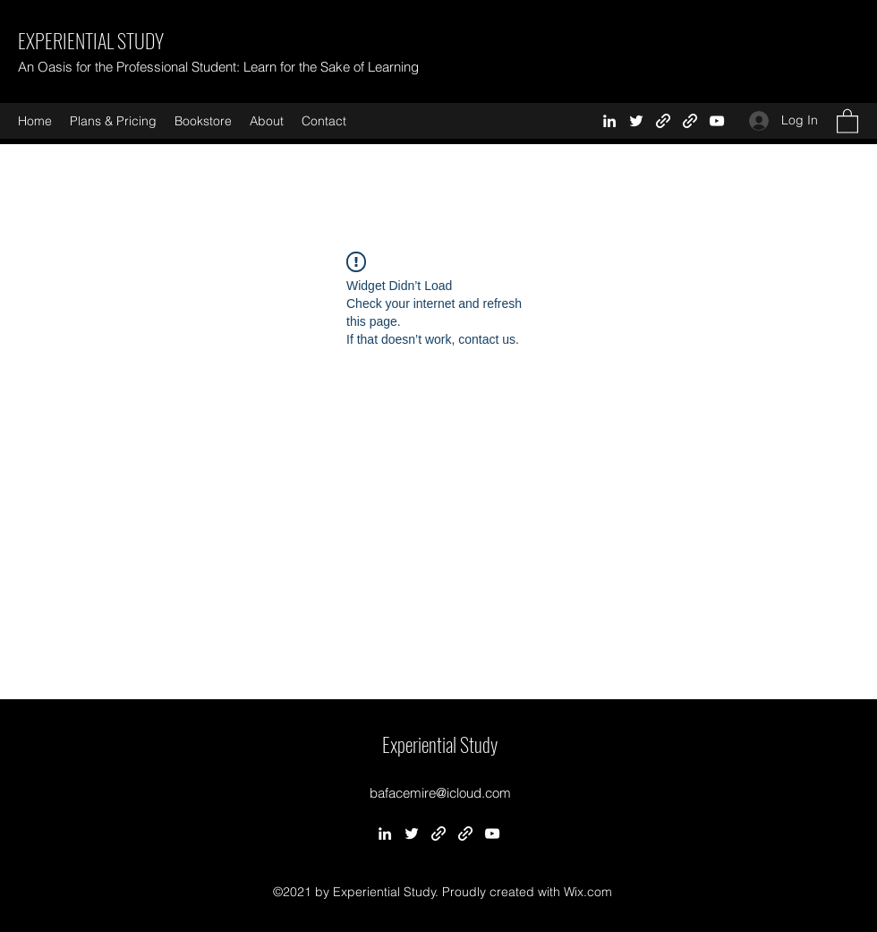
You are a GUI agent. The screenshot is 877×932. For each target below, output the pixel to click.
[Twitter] (636, 121)
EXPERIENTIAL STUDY (91, 40)
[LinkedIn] (609, 121)
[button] (847, 120)
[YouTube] (717, 121)
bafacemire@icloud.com (440, 792)
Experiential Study (440, 744)
